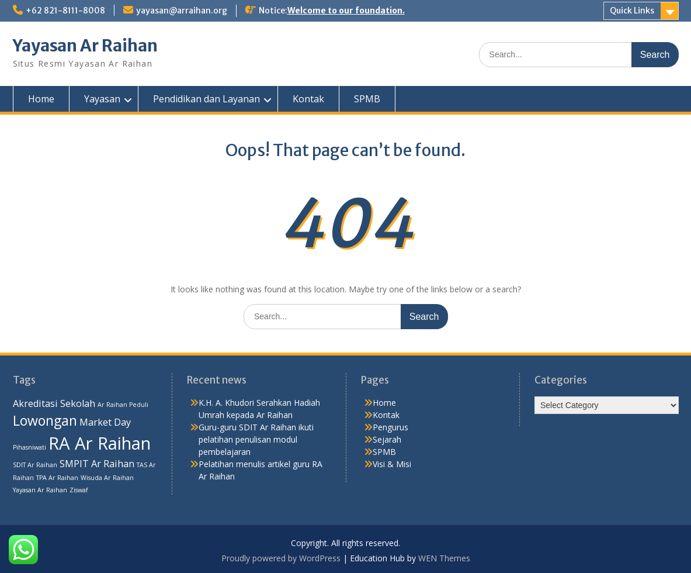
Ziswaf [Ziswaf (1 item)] (79, 490)
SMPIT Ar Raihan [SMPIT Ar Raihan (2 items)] (97, 463)
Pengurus (390, 427)
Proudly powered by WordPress (281, 558)
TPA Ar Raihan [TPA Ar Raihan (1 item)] (57, 478)
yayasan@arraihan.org (181, 10)
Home (41, 98)
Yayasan (102, 98)
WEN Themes (444, 558)
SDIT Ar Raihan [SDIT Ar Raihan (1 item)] (35, 465)
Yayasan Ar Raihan (85, 45)
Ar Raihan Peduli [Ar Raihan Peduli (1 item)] (123, 405)
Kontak (308, 98)
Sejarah (387, 439)
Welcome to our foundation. (346, 10)
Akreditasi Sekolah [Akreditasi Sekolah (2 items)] (54, 403)
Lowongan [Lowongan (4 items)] (45, 420)
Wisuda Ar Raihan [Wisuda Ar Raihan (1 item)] (107, 478)
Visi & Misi (392, 464)
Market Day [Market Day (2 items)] (105, 422)
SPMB (367, 98)
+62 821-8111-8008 (65, 10)
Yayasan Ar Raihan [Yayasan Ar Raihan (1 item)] (40, 490)
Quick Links (632, 10)
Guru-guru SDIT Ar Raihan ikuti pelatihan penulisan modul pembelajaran (256, 439)
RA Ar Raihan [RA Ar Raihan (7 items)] (99, 443)
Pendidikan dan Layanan (206, 98)
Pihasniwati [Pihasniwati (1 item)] (29, 447)
